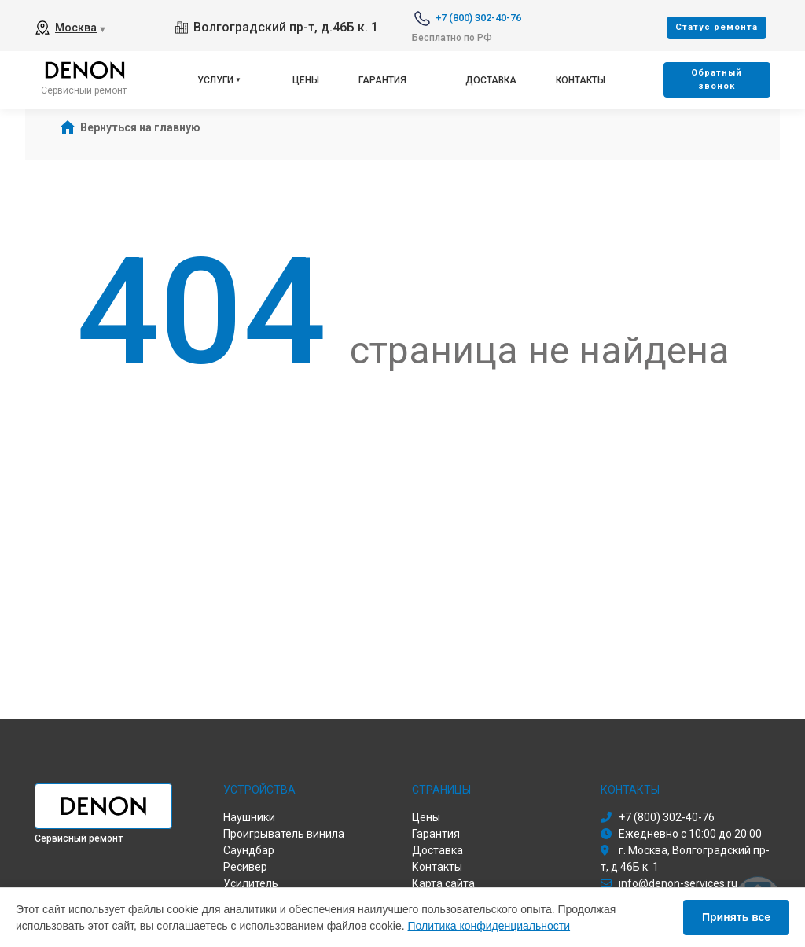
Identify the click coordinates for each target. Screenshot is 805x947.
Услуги (215, 80)
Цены (305, 80)
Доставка (490, 80)
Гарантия (382, 80)
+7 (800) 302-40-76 (478, 18)
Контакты (580, 80)
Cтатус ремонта (716, 27)
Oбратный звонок (716, 79)
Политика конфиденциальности (489, 925)
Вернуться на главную (140, 127)
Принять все (736, 917)
